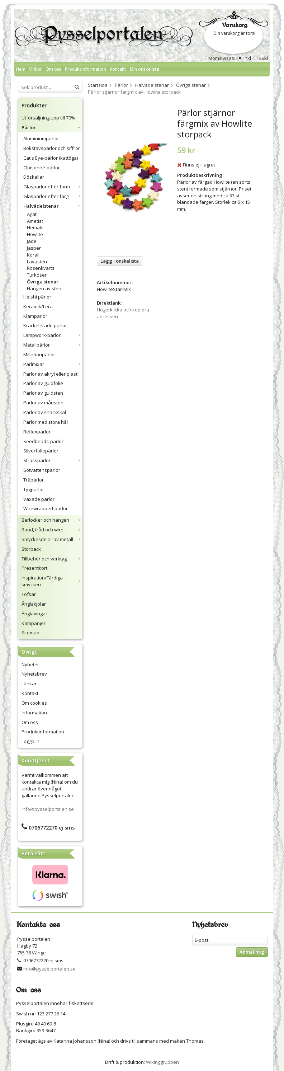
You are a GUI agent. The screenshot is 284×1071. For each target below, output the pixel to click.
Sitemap (30, 632)
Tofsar (29, 594)
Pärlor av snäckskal (44, 412)
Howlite (35, 234)
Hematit (35, 227)
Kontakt (118, 69)
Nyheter (30, 664)
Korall (33, 255)
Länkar (29, 683)
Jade (32, 241)
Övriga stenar (42, 281)
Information (34, 712)
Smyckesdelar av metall (52, 539)
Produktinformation (85, 69)
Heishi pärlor (37, 296)
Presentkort (34, 568)
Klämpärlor (35, 316)
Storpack (31, 549)
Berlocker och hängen (52, 520)
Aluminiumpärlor (41, 138)
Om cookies (34, 703)
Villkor (35, 69)
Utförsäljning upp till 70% (48, 117)
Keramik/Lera (38, 306)
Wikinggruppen (162, 1062)
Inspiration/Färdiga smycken (52, 581)
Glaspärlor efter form (52, 186)
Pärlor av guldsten (43, 393)
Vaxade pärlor (39, 499)
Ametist (35, 221)
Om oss (53, 69)
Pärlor (52, 127)
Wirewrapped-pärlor (45, 508)
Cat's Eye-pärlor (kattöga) (50, 158)
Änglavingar (34, 613)
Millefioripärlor (39, 354)
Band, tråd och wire (52, 529)
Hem (20, 69)
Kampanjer (34, 623)
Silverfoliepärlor (40, 450)
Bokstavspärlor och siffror (51, 148)
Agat (32, 214)
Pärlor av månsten (43, 402)
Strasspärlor (52, 460)
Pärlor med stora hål (45, 422)
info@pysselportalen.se (48, 809)
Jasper (34, 248)
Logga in (30, 741)
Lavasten (37, 261)
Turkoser (37, 275)
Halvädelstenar (52, 206)
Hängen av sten (44, 288)
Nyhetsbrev (34, 674)
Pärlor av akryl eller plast (50, 374)
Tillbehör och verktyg (52, 558)
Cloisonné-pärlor (41, 167)
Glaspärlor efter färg (52, 196)
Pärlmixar (52, 364)
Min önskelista (144, 69)
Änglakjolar (34, 604)
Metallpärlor (52, 345)
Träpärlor (33, 479)
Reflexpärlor (37, 431)
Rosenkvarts (41, 268)
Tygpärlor (33, 489)
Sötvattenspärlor (41, 470)
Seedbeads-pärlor (43, 441)
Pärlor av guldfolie (43, 383)
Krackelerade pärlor (45, 325)
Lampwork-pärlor (52, 335)
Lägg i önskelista (119, 261)
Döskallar (33, 177)
